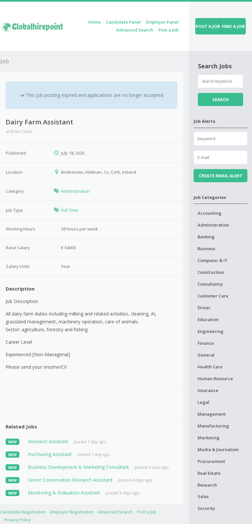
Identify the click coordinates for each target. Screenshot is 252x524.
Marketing (209, 438)
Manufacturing (213, 426)
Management (212, 414)
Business (206, 248)
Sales (203, 496)
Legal (203, 402)
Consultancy (210, 284)
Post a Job (168, 30)
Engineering (210, 331)
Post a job (208, 26)
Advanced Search (134, 30)
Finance (206, 343)
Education (208, 319)
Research (207, 485)
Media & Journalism (218, 449)
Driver (204, 308)
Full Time (69, 210)
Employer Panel (162, 22)
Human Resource (215, 379)
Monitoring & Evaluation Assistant (64, 493)
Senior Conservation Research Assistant (70, 480)
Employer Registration (72, 512)
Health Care (210, 367)
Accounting (209, 213)
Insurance (208, 390)
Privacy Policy (17, 520)
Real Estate (209, 473)
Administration (75, 191)
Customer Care (213, 296)
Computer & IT (213, 260)
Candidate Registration (23, 512)
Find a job (233, 26)
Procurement (211, 461)
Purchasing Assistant (50, 454)
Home (94, 22)
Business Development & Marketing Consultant (78, 467)
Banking (206, 237)
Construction (211, 272)
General (206, 355)
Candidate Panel (123, 22)
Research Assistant (48, 441)
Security (206, 508)
